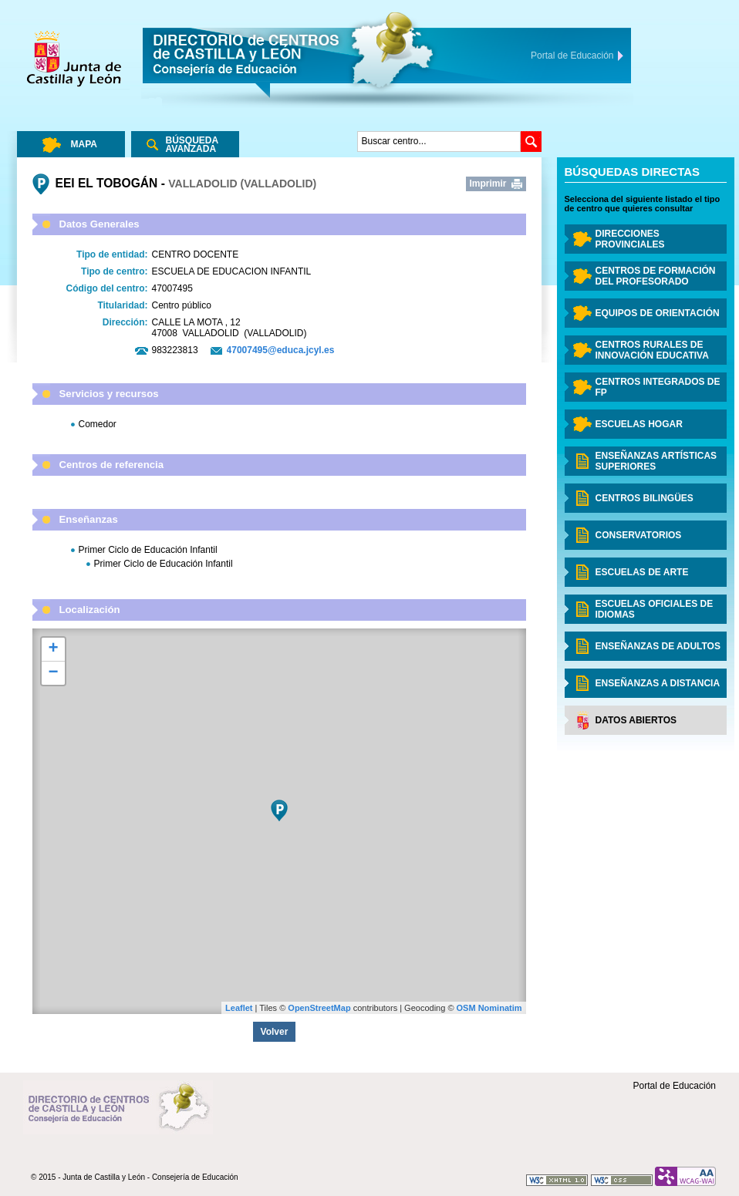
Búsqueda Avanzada (192, 144)
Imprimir (488, 183)
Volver (275, 1031)
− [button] (53, 673)
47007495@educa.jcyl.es (281, 350)
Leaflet (238, 1007)
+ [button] (53, 649)
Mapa (84, 144)
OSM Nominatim (489, 1007)
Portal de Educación (674, 1085)
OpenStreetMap (319, 1007)
